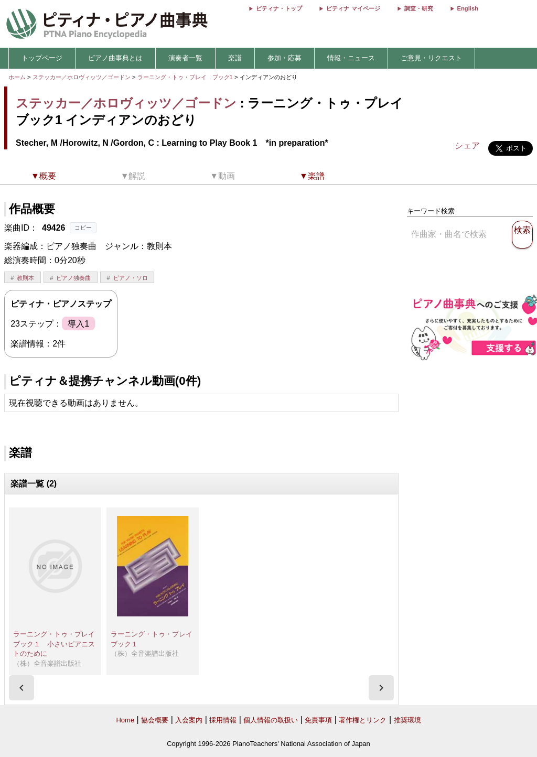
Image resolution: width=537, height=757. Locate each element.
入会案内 (188, 720)
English (467, 8)
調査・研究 (418, 8)
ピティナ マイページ (353, 8)
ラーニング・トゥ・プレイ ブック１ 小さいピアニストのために (57, 643)
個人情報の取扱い (270, 720)
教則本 (25, 278)
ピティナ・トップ (279, 8)
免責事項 (318, 720)
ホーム (17, 77)
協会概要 (154, 720)
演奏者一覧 (185, 58)
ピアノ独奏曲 (73, 278)
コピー (83, 227)
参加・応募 (284, 58)
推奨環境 (407, 720)
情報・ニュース (351, 58)
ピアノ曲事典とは (115, 58)
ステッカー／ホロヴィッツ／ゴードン (82, 77)
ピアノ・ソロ (130, 278)
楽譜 (235, 58)
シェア (467, 145)
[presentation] (21, 687)
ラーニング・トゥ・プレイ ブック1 (185, 77)
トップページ (42, 58)
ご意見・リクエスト (431, 58)
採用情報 (223, 720)
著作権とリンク (362, 720)
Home (125, 720)
